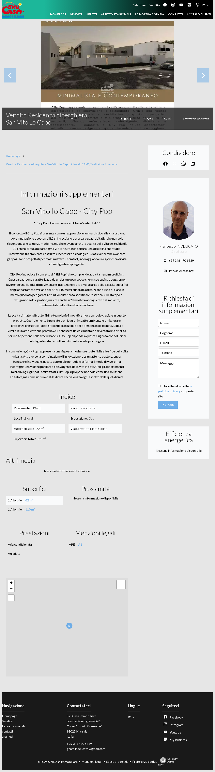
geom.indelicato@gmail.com (86, 748)
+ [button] (11, 583)
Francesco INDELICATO (179, 246)
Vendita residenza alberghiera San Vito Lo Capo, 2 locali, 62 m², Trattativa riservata (61, 164)
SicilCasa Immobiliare (81, 716)
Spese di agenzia (117, 761)
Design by (167, 761)
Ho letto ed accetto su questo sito (176, 391)
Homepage (13, 156)
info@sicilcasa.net (181, 271)
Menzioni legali (92, 761)
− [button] (11, 589)
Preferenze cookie (144, 761)
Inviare (168, 404)
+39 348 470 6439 (181, 260)
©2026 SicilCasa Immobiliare (58, 762)
